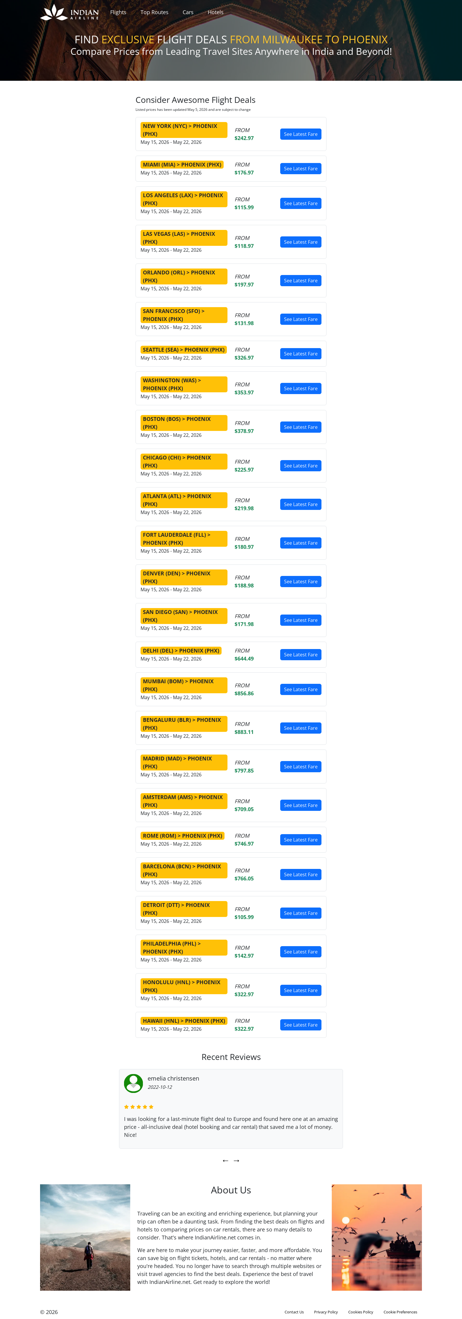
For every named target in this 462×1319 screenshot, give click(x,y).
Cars (188, 12)
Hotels (216, 12)
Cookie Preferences (400, 1312)
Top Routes (155, 12)
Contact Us (294, 1312)
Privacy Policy (326, 1312)
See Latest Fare (301, 134)
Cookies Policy (360, 1312)
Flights (118, 12)
